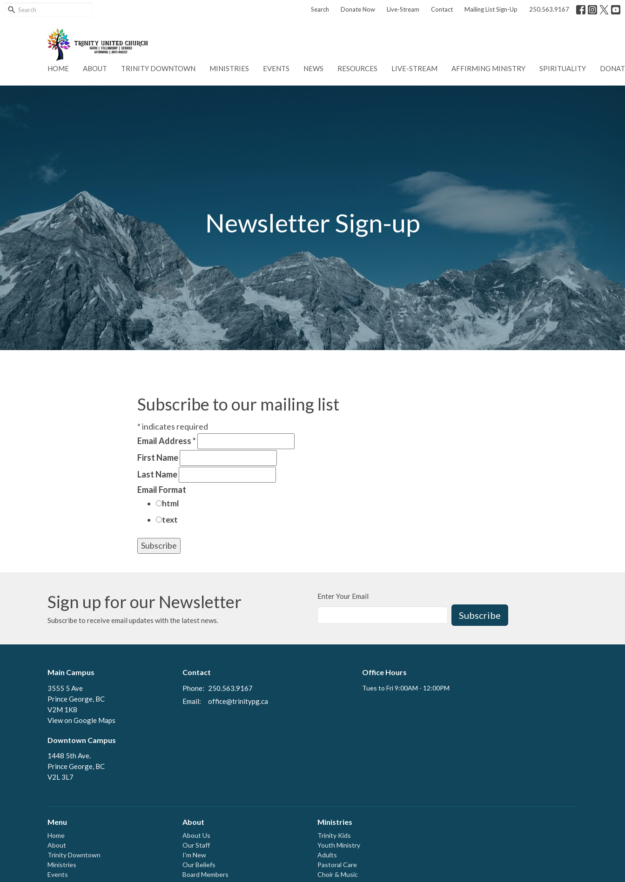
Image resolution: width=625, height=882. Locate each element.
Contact (442, 9)
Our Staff (196, 845)
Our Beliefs (198, 865)
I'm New (194, 855)
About (95, 68)
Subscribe (480, 615)
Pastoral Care (337, 865)
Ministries (229, 68)
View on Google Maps (81, 720)
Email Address (166, 441)
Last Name (157, 474)
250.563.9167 (549, 9)
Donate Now (358, 9)
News (313, 68)
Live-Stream (403, 9)
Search (320, 9)
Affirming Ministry (488, 68)
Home (58, 68)
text (170, 519)
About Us (196, 835)
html (170, 503)
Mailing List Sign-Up (490, 9)
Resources (357, 68)
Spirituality (562, 68)
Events (276, 68)
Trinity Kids (334, 835)
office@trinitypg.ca (238, 701)
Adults (327, 855)
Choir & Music (337, 874)
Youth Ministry (338, 845)
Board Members (205, 874)
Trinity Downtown (158, 68)
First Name (157, 457)
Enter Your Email (343, 596)
